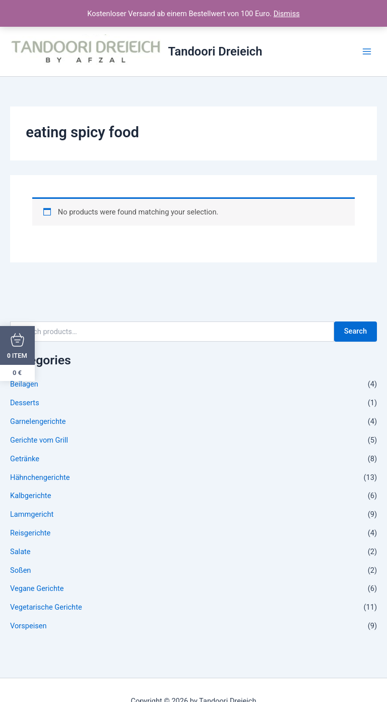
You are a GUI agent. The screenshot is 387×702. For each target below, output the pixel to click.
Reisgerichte (30, 532)
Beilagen (24, 384)
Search (355, 331)
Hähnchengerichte (40, 477)
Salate (20, 551)
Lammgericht (31, 514)
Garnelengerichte (38, 421)
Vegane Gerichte (37, 588)
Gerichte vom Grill (39, 440)
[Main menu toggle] (367, 51)
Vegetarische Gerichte (46, 607)
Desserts (24, 402)
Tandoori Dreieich (215, 51)
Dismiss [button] (287, 13)
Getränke (24, 458)
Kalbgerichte (30, 495)
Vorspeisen (28, 625)
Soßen (20, 570)
